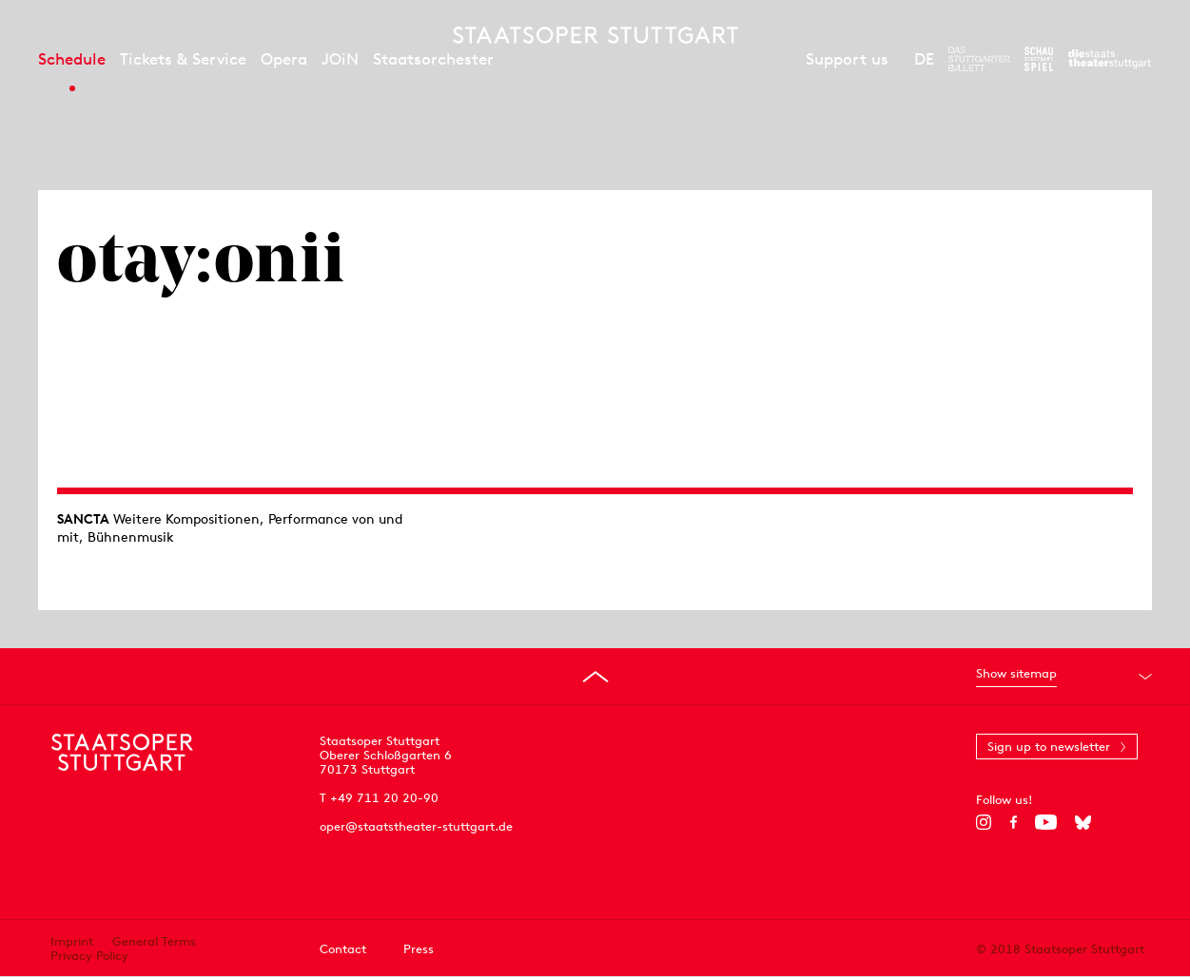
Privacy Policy (89, 956)
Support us (847, 58)
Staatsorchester (433, 58)
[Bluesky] (1083, 822)
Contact (343, 949)
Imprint (71, 941)
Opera (284, 58)
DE (924, 58)
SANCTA (83, 518)
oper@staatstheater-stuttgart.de (416, 826)
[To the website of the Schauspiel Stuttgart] (1038, 59)
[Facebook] (1013, 822)
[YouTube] (1046, 822)
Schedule (72, 58)
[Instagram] (984, 822)
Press (418, 949)
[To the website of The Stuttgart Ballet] (979, 59)
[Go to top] (595, 676)
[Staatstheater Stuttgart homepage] (595, 35)
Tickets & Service (183, 58)
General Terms (154, 941)
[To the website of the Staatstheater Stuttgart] (1109, 59)
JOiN (340, 58)
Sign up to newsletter (1048, 746)
